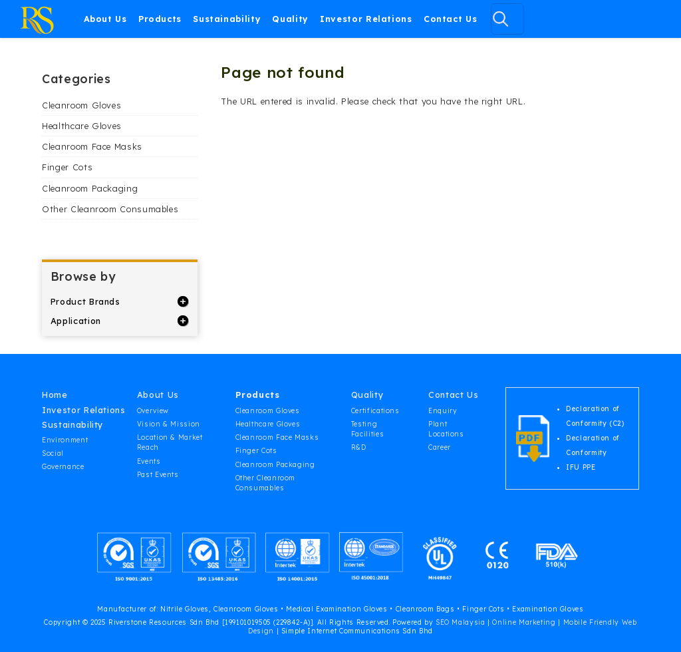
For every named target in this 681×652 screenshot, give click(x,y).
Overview (153, 411)
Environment (65, 440)
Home (55, 394)
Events (149, 461)
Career (439, 447)
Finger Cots (67, 167)
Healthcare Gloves (82, 125)
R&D (358, 447)
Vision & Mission (168, 424)
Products (160, 18)
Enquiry (442, 411)
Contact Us (450, 18)
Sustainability (227, 18)
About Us (105, 18)
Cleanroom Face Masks (92, 146)
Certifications (375, 411)
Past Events (158, 474)
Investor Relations (366, 18)
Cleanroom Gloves (81, 105)
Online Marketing (523, 622)
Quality (290, 18)
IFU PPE (580, 467)
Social (53, 453)
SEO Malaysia (460, 622)
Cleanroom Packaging (90, 188)
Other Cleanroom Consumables (110, 209)
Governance (63, 466)
